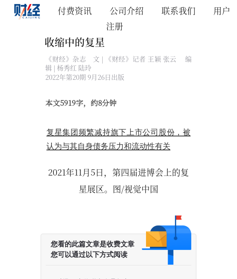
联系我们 (178, 10)
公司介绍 (127, 10)
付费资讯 (75, 10)
